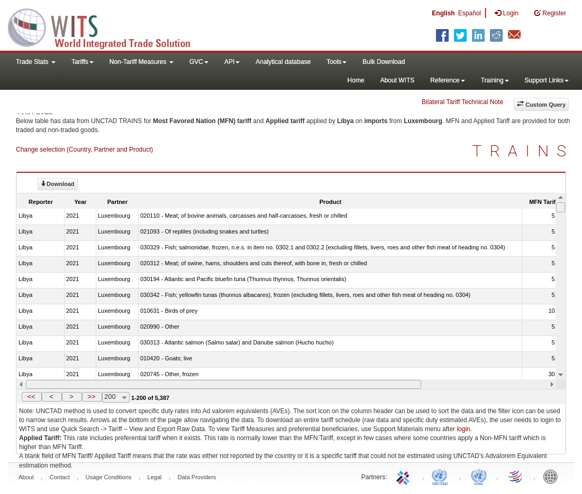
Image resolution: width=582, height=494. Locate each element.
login (463, 429)
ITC (404, 476)
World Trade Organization (515, 476)
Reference (447, 80)
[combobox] (116, 397)
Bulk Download (383, 62)
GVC (198, 62)
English (443, 13)
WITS (106, 26)
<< (31, 396)
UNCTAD (441, 476)
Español (469, 13)
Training (495, 80)
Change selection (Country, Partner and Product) (84, 149)
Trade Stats (36, 62)
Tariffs (82, 62)
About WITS (397, 80)
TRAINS (523, 151)
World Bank (552, 476)
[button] (32, 397)
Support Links (547, 80)
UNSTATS (478, 476)
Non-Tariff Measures (142, 62)
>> (91, 396)
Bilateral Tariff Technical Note (462, 102)
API (232, 62)
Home (356, 80)
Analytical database (283, 62)
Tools (336, 62)
